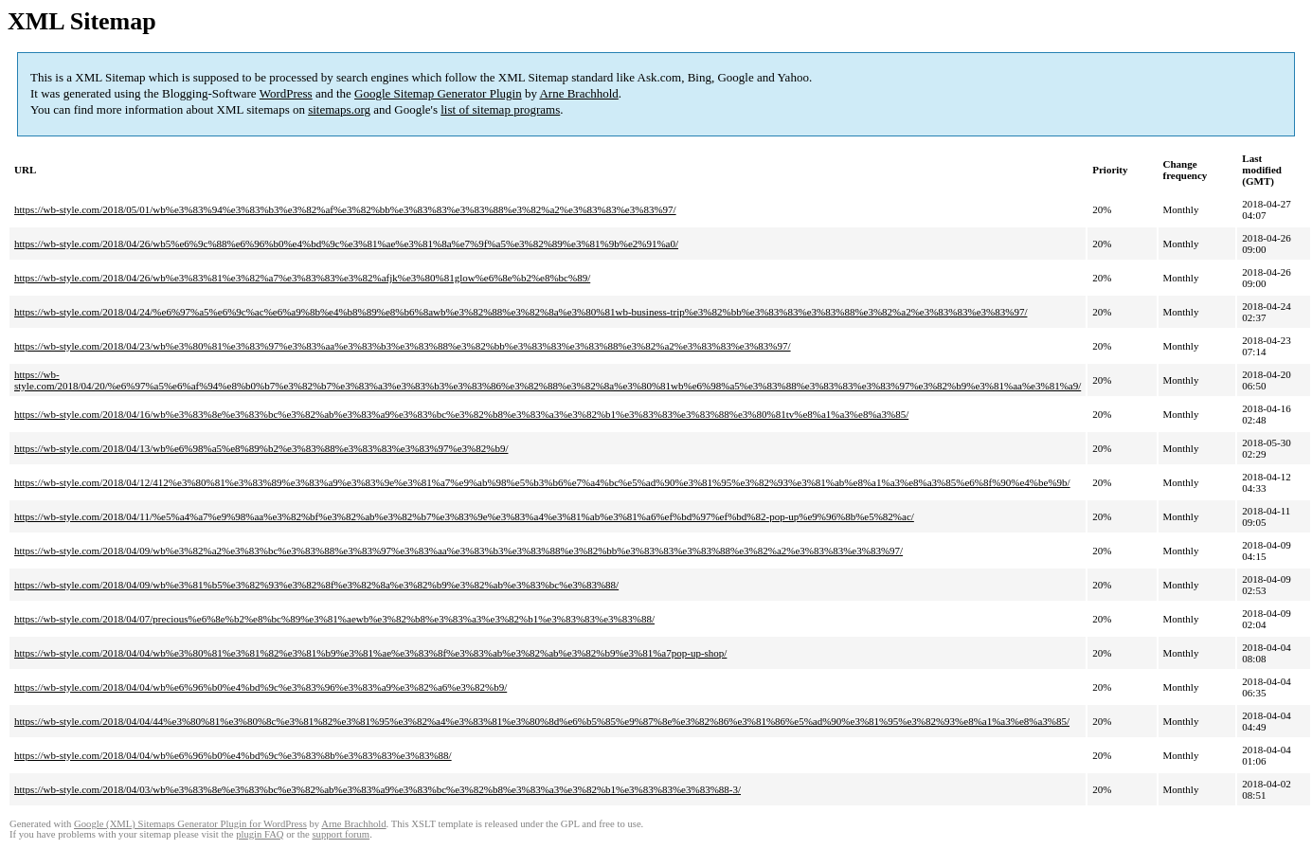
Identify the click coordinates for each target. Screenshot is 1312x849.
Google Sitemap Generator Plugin (438, 93)
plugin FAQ (259, 834)
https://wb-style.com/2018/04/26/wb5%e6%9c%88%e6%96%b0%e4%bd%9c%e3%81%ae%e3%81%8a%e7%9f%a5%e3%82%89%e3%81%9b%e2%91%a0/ (346, 243)
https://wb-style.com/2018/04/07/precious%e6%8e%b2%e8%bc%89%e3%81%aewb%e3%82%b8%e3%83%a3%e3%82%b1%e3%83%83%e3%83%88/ (334, 618)
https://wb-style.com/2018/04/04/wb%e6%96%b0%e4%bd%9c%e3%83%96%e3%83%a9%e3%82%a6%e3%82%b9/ (260, 687)
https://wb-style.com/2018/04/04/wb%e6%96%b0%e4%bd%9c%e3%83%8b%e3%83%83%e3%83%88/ (233, 755)
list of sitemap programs (500, 109)
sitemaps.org (339, 109)
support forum (340, 834)
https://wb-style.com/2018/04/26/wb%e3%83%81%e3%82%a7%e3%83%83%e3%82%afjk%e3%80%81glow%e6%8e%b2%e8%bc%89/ (302, 277)
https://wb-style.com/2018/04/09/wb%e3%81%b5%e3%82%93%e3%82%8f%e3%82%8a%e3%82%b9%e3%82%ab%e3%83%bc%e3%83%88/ (316, 584)
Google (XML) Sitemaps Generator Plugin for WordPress (190, 824)
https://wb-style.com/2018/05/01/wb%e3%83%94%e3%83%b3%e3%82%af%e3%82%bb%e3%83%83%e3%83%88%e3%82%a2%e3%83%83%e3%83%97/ (345, 209)
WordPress (286, 93)
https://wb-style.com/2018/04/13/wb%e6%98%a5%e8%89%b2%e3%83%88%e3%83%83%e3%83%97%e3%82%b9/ (261, 448)
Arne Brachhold (578, 93)
